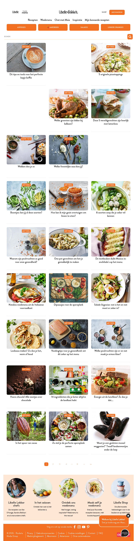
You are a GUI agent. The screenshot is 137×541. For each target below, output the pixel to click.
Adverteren (65, 536)
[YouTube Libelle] (83, 526)
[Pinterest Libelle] (88, 526)
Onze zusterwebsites (82, 536)
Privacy (30, 533)
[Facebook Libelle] (74, 526)
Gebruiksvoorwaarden (45, 533)
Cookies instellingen (76, 533)
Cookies (61, 533)
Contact (92, 533)
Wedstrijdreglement (35, 536)
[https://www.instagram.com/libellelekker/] (79, 526)
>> (91, 464)
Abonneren (52, 536)
